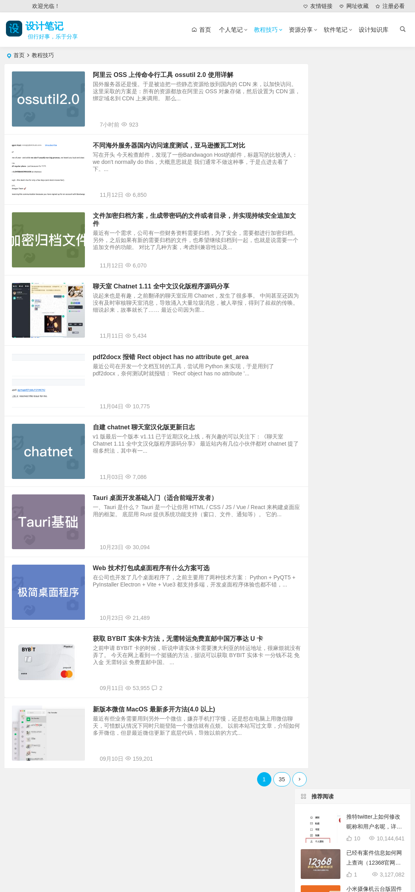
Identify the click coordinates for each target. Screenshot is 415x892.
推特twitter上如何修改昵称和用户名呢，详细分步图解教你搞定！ (374, 101)
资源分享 (301, 29)
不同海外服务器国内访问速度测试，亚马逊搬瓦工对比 (176, 152)
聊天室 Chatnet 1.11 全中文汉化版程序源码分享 (168, 305)
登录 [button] (15, 6)
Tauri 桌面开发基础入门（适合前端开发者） (162, 535)
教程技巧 (266, 29)
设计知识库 (373, 29)
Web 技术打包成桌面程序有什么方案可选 (158, 611)
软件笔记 (336, 29)
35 (264, 840)
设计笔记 (47, 26)
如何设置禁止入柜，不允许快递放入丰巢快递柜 (374, 318)
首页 (19, 55)
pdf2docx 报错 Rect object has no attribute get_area (178, 382)
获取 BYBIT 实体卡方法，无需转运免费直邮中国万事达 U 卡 (185, 688)
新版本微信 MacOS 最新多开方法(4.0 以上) (161, 764)
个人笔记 (231, 29)
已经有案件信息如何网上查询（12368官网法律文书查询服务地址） (374, 138)
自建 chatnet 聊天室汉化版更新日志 (151, 458)
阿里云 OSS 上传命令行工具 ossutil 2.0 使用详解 (170, 75)
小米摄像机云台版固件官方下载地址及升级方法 (374, 174)
